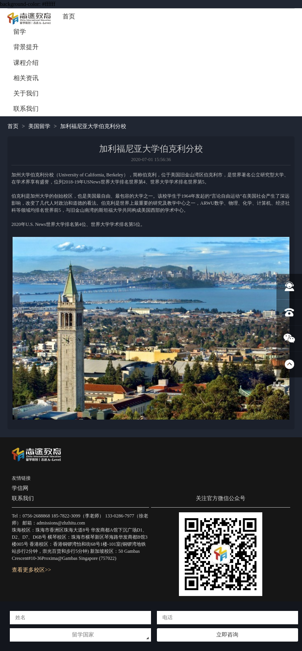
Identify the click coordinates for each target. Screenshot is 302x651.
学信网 (20, 488)
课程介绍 (26, 62)
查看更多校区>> (31, 570)
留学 (19, 31)
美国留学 (39, 126)
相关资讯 (26, 78)
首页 (69, 16)
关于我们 (26, 93)
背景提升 (26, 47)
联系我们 (26, 108)
